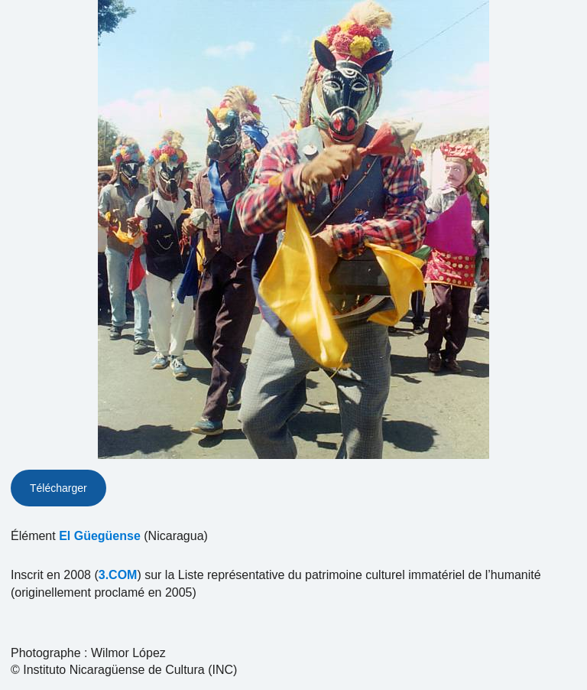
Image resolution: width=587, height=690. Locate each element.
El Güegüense (100, 535)
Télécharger (58, 488)
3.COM (118, 574)
